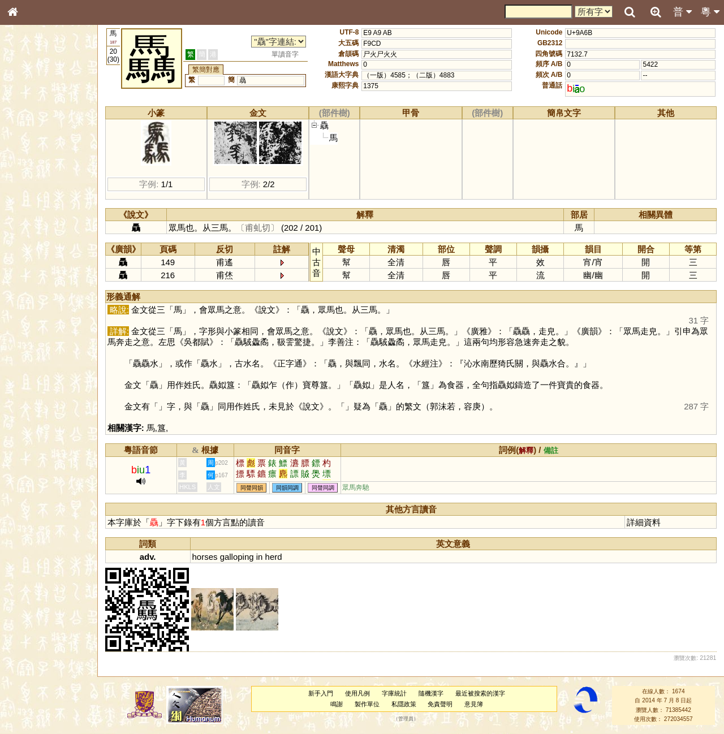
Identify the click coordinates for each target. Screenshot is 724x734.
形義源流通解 (34, 195)
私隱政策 (403, 704)
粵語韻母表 (31, 247)
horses (205, 557)
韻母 (38, 303)
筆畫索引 (27, 162)
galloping (237, 557)
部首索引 (27, 152)
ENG (50, 125)
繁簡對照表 (31, 387)
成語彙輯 (27, 377)
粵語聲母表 (31, 236)
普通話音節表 (34, 314)
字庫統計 (394, 693)
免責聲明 (440, 704)
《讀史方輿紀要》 (41, 366)
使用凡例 (357, 693)
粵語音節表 (31, 225)
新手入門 (320, 693)
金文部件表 (31, 184)
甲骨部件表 (31, 173)
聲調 (54, 303)
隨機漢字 (431, 693)
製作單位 (367, 704)
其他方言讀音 (34, 325)
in (259, 557)
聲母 (22, 303)
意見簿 (473, 704)
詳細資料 (644, 522)
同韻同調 (287, 488)
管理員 (405, 719)
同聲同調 (323, 488)
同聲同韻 (251, 488)
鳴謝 (336, 704)
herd (273, 557)
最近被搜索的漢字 (480, 693)
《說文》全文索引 (41, 355)
